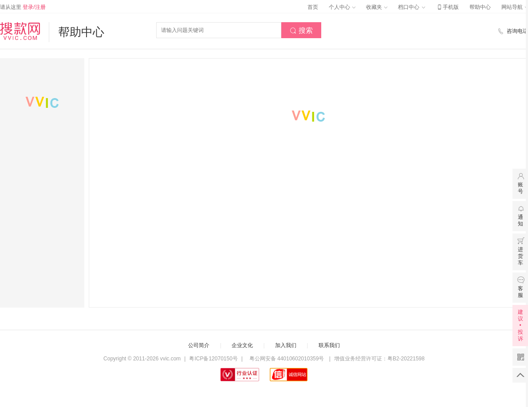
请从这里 (23, 7)
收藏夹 (376, 7)
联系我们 (329, 345)
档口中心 (411, 7)
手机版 (447, 7)
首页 (312, 7)
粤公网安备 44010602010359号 (286, 359)
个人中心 (342, 7)
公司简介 (198, 345)
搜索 (301, 30)
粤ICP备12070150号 (213, 359)
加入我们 (285, 345)
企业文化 (242, 345)
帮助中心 (480, 7)
